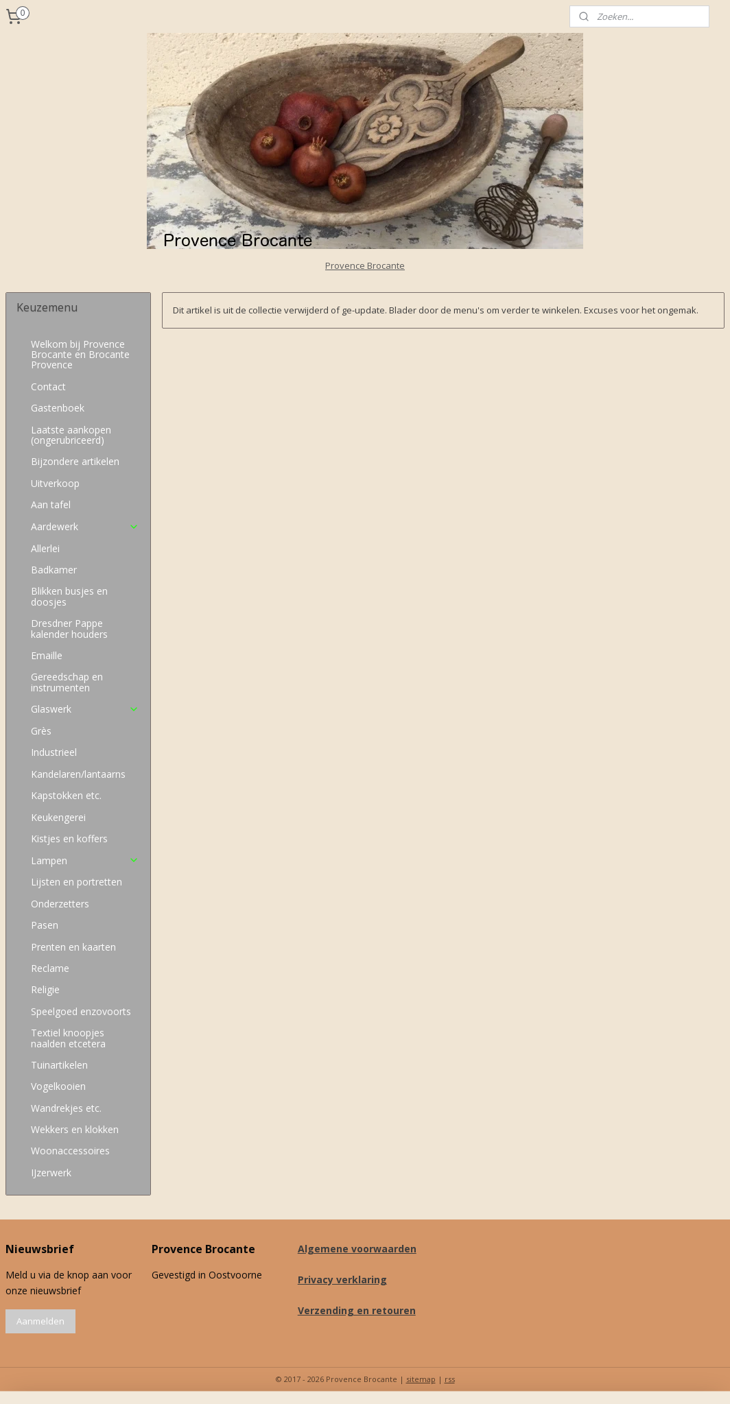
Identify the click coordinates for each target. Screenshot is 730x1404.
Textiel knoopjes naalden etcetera (68, 1037)
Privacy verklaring (342, 1279)
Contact (48, 386)
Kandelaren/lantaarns (78, 774)
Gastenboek (57, 407)
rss (450, 1379)
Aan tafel (51, 504)
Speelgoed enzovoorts (81, 1011)
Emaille (46, 655)
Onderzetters (60, 903)
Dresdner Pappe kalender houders (69, 628)
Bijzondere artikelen (75, 461)
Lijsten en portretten (76, 881)
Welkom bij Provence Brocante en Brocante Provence (80, 354)
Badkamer (54, 569)
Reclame (50, 968)
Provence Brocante (365, 265)
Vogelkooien (58, 1086)
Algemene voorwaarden (357, 1248)
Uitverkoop (55, 483)
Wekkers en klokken (75, 1129)
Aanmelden (40, 1321)
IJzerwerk (51, 1172)
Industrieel (54, 752)
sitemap (421, 1379)
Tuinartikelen (59, 1064)
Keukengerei (58, 817)
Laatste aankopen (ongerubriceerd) (71, 435)
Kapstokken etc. (66, 795)
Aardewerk (85, 526)
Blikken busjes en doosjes (69, 596)
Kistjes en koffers (69, 838)
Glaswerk (85, 708)
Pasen (44, 924)
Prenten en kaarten (73, 946)
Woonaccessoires (70, 1150)
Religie (45, 989)
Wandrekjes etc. (66, 1108)
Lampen (85, 860)
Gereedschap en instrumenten (67, 681)
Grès (41, 730)
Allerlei (45, 548)
